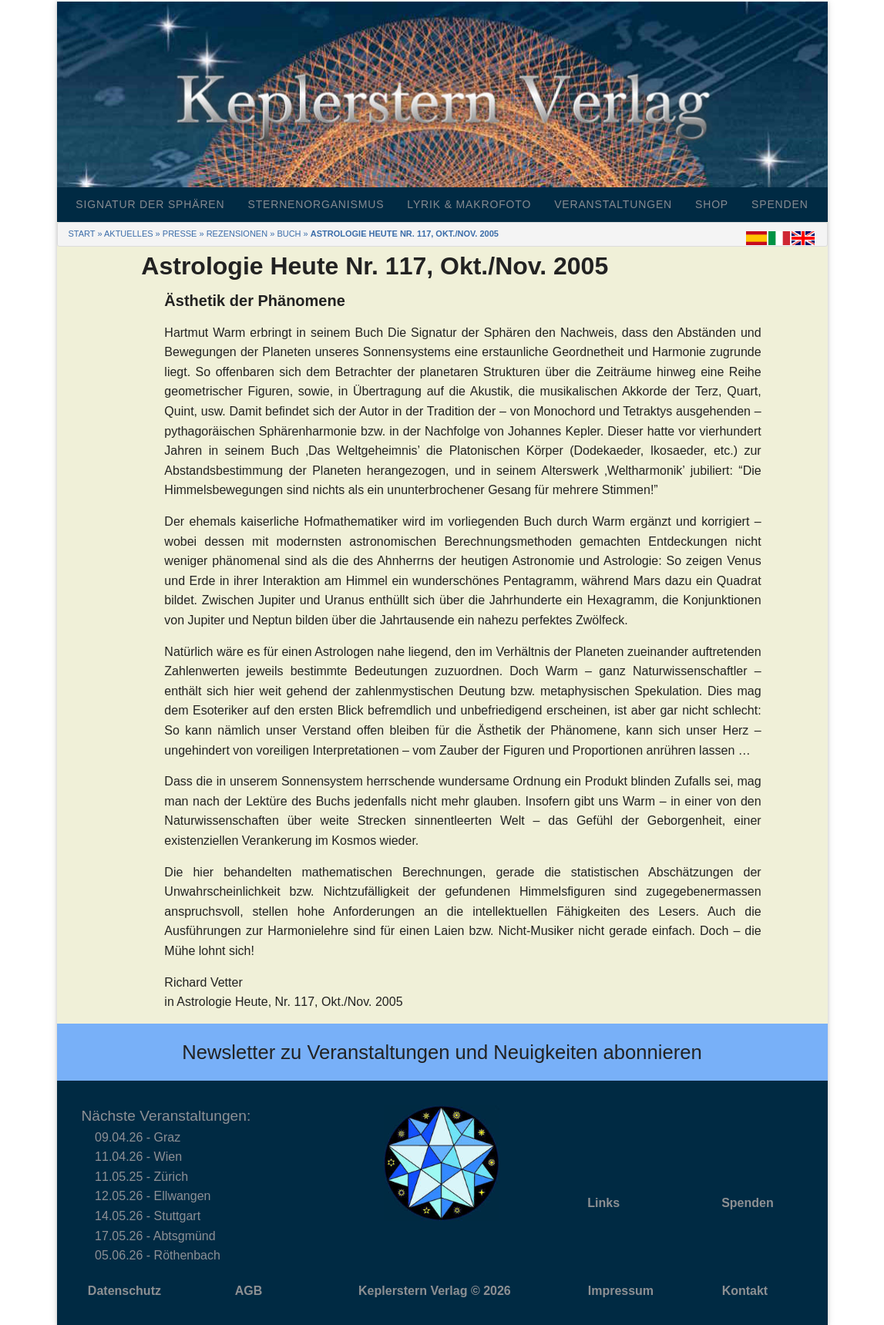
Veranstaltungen (613, 204)
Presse (180, 233)
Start (82, 233)
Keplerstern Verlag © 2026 (434, 1290)
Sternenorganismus (315, 204)
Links (603, 1202)
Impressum (621, 1290)
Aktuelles (128, 233)
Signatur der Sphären (150, 204)
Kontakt (745, 1290)
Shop (711, 204)
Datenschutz (124, 1290)
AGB (249, 1290)
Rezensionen (237, 233)
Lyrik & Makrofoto (469, 204)
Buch (289, 233)
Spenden (779, 204)
